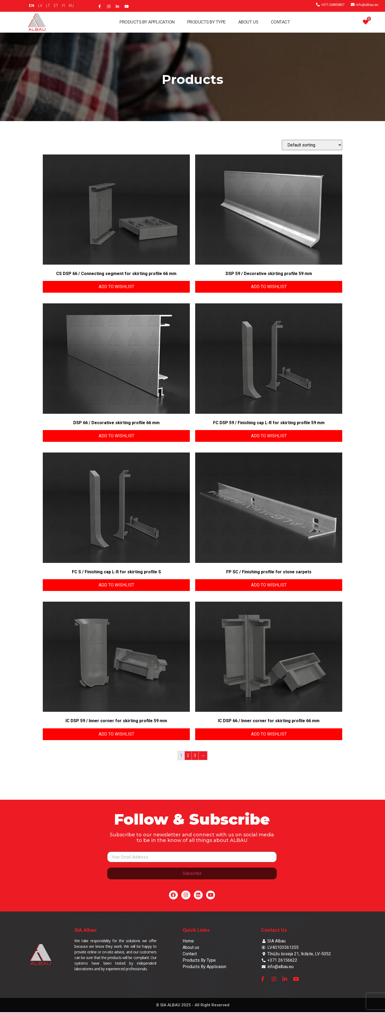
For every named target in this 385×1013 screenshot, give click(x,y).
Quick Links (196, 931)
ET (56, 5)
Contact (280, 22)
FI (63, 5)
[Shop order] (312, 145)
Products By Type (206, 22)
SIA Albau (85, 931)
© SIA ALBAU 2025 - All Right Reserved (192, 1005)
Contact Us (274, 931)
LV (40, 5)
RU (71, 5)
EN (31, 5)
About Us (248, 22)
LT (48, 5)
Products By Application (147, 22)
